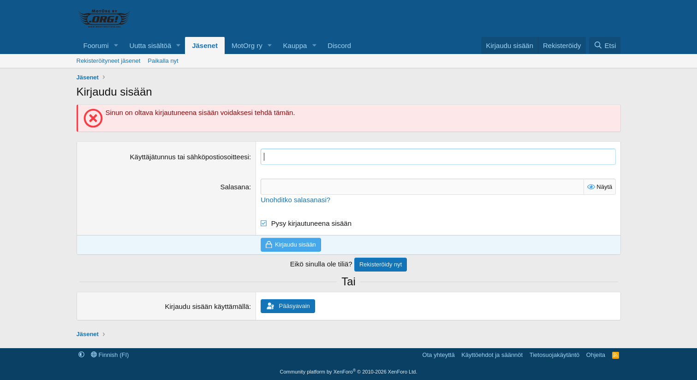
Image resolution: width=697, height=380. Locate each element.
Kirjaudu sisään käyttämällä (207, 306)
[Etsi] (604, 45)
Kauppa (295, 45)
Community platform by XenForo (348, 371)
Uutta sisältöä (150, 45)
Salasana (235, 187)
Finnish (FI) (110, 354)
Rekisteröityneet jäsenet (109, 60)
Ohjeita (595, 354)
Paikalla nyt (163, 60)
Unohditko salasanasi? (295, 200)
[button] (115, 45)
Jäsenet (205, 45)
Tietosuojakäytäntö (555, 354)
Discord (339, 45)
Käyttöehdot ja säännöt (492, 354)
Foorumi (96, 45)
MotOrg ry (247, 45)
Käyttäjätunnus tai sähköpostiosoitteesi (190, 157)
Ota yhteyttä (439, 354)
